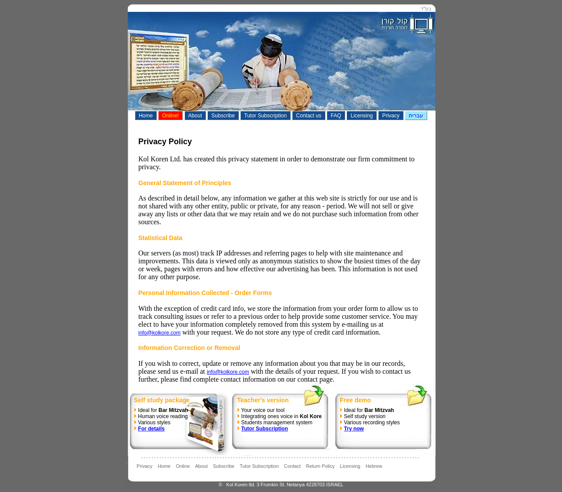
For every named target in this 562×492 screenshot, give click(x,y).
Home (164, 466)
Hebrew (374, 466)
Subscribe (223, 466)
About (201, 466)
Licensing (350, 466)
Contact (292, 466)
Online (183, 466)
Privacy (144, 466)
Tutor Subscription (259, 466)
